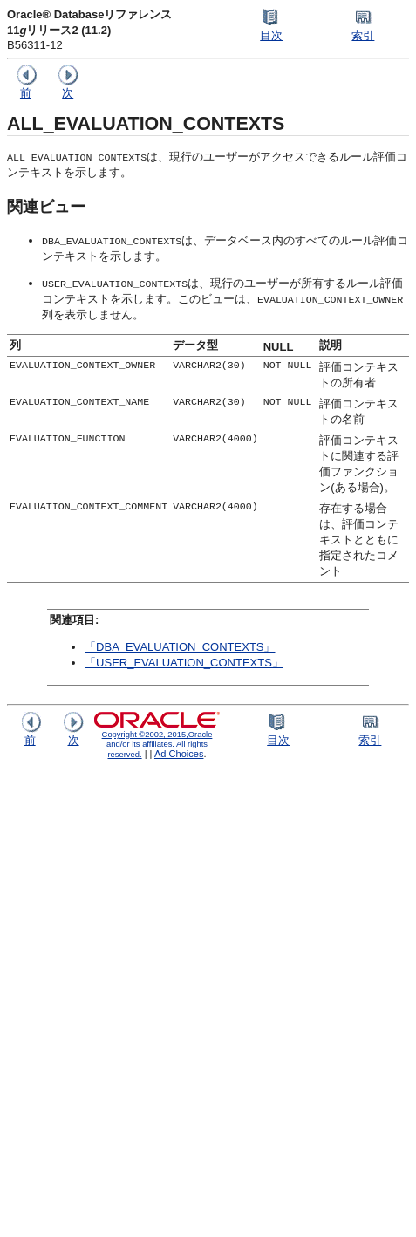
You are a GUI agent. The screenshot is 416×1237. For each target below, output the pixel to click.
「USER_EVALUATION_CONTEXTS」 (184, 662)
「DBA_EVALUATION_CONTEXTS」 (180, 646)
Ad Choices (179, 753)
